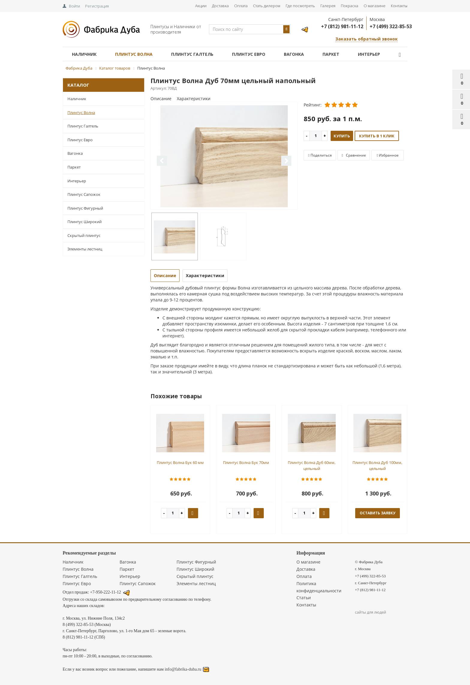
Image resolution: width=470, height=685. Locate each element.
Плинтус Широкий (84, 221)
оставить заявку (377, 513)
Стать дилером (266, 5)
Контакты (399, 5)
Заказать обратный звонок (366, 39)
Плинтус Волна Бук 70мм (246, 462)
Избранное (388, 155)
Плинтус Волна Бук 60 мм (180, 462)
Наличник (84, 54)
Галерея (327, 5)
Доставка (220, 5)
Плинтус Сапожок (83, 194)
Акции (201, 5)
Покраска (349, 5)
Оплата (241, 5)
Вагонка (294, 54)
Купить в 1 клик (376, 136)
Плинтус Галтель (192, 54)
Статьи (303, 597)
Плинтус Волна (134, 54)
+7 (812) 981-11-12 (342, 26)
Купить (342, 136)
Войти (74, 6)
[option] (224, 156)
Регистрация (97, 6)
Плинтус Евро (248, 54)
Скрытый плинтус (83, 235)
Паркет (331, 54)
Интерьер (369, 54)
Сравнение (354, 155)
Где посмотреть (300, 5)
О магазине (374, 5)
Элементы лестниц (84, 249)
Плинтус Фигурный (85, 208)
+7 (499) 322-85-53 (391, 26)
